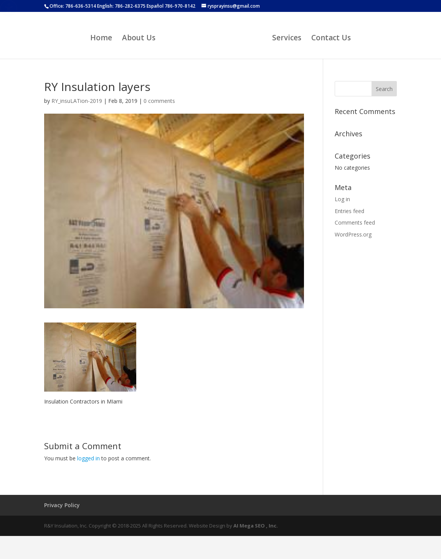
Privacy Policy (62, 505)
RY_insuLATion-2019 (76, 100)
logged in (88, 458)
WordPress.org (353, 234)
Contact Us (331, 39)
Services (286, 39)
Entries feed (349, 211)
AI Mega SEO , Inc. (255, 525)
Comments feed (355, 222)
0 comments (159, 100)
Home (101, 39)
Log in (342, 199)
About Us (138, 39)
